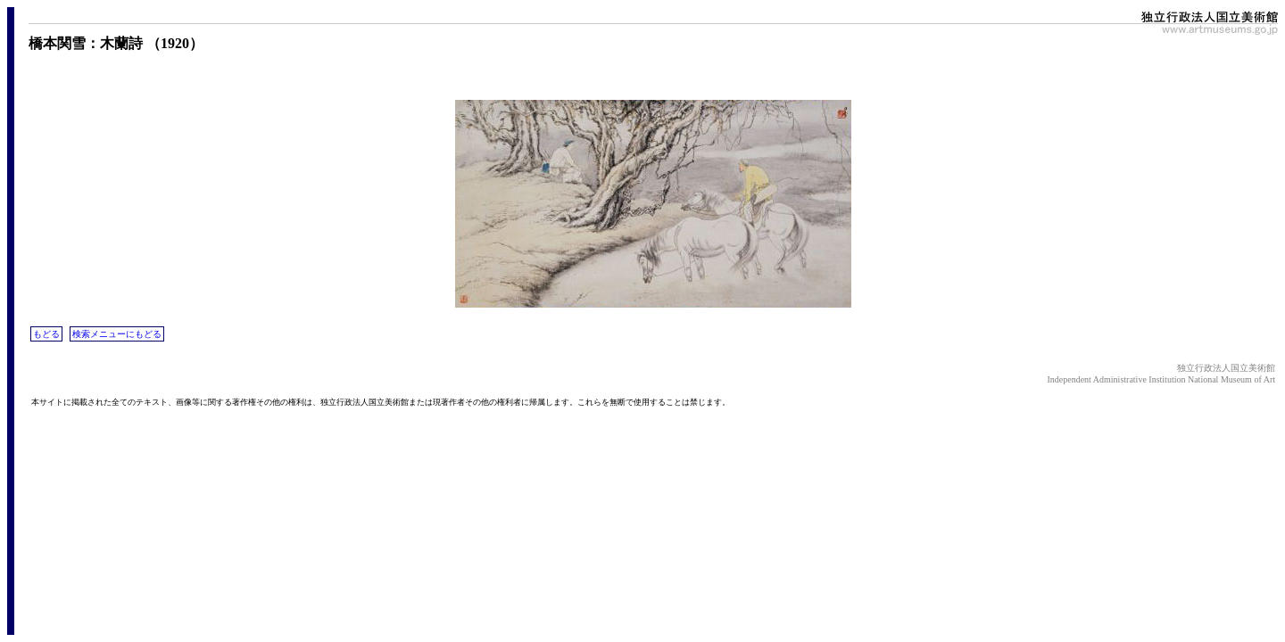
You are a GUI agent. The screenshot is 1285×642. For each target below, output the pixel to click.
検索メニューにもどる (117, 334)
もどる (46, 334)
